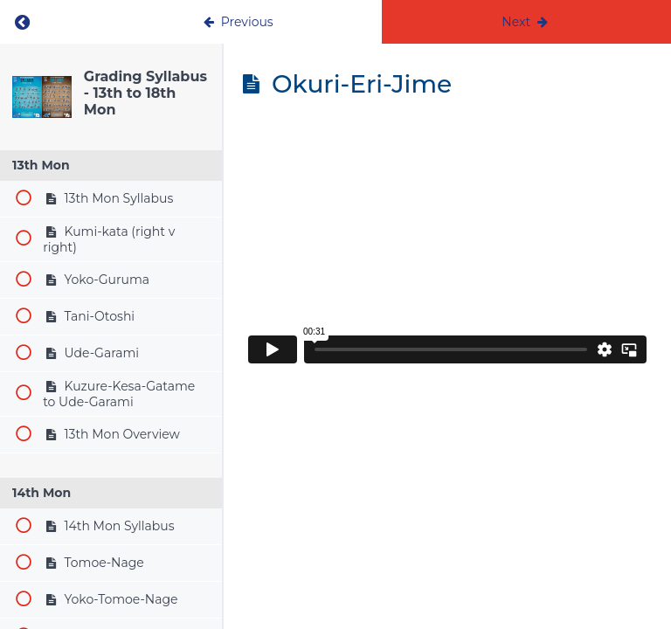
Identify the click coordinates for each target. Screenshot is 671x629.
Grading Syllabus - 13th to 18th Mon (145, 93)
